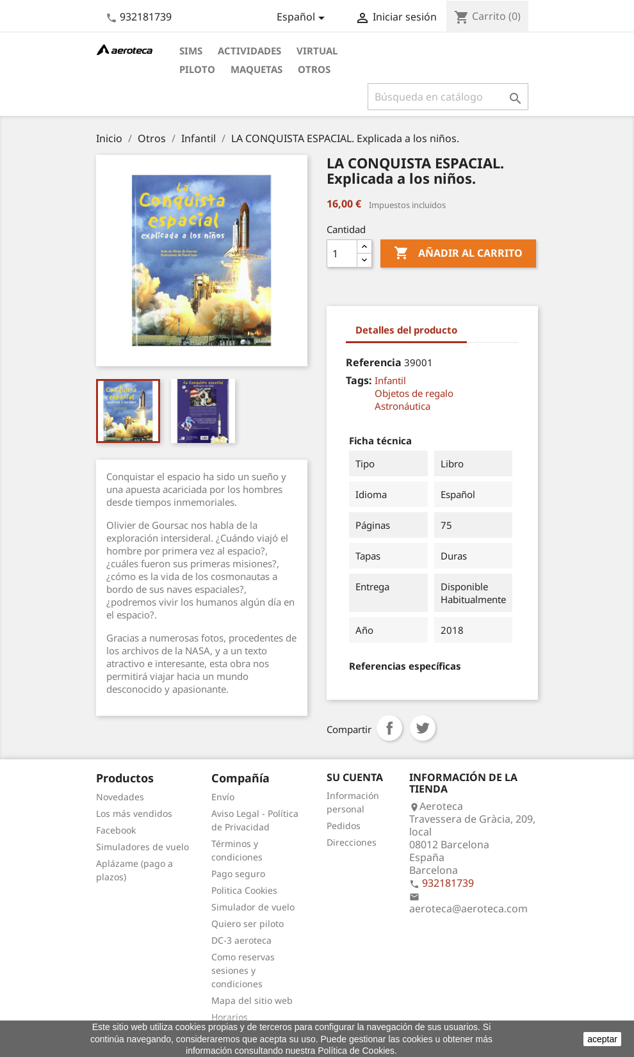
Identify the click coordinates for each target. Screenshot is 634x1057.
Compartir (389, 728)
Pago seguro (238, 873)
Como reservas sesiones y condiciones (243, 970)
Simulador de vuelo (253, 907)
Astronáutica (402, 405)
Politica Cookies (244, 890)
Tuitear (422, 728)
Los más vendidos (134, 813)
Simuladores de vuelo (142, 847)
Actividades (249, 50)
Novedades (120, 797)
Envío (222, 797)
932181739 (146, 17)
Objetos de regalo (414, 393)
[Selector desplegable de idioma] (303, 18)
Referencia (374, 362)
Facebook (116, 830)
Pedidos (344, 825)
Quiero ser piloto (247, 923)
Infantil (390, 380)
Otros (314, 69)
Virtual (317, 50)
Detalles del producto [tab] (406, 329)
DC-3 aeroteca (241, 940)
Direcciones (352, 842)
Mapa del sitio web (252, 1000)
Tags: (359, 380)
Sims (190, 50)
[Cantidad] (342, 253)
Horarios (229, 1017)
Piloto (197, 69)
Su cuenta (355, 777)
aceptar (602, 1039)
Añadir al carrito (458, 253)
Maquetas (256, 69)
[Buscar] (448, 96)
